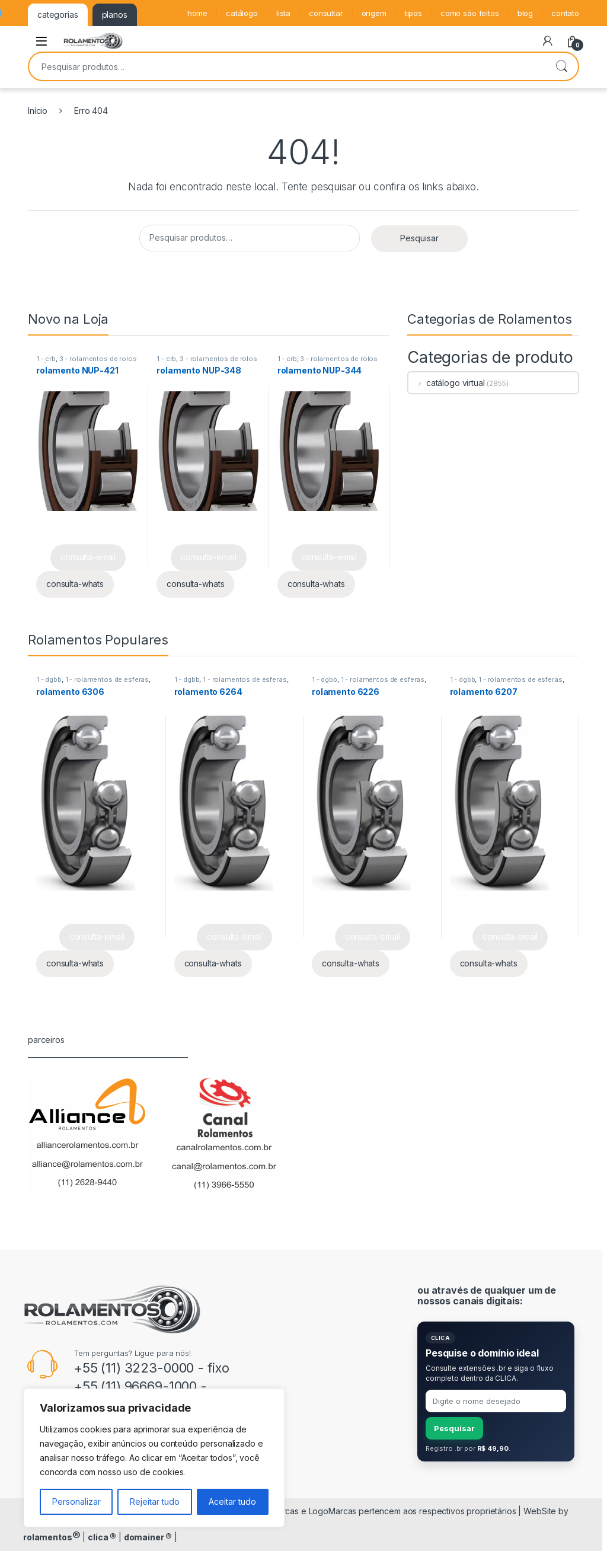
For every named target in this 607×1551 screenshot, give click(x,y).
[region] (154, 1458)
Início (37, 111)
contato (565, 13)
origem (374, 13)
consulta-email (88, 557)
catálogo (242, 13)
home (197, 13)
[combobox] (287, 66)
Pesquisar (561, 66)
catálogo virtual (446, 383)
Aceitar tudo (232, 1501)
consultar (326, 13)
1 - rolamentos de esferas (107, 679)
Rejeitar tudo (155, 1501)
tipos (413, 13)
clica (102, 1537)
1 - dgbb (49, 679)
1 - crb (46, 359)
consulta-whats (75, 584)
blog (525, 13)
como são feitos (469, 13)
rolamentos (51, 1537)
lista (283, 13)
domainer (148, 1537)
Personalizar (76, 1501)
